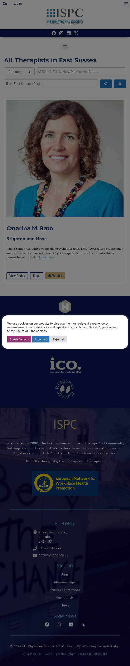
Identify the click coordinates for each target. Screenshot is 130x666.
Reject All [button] (58, 339)
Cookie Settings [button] (19, 339)
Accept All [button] (41, 339)
